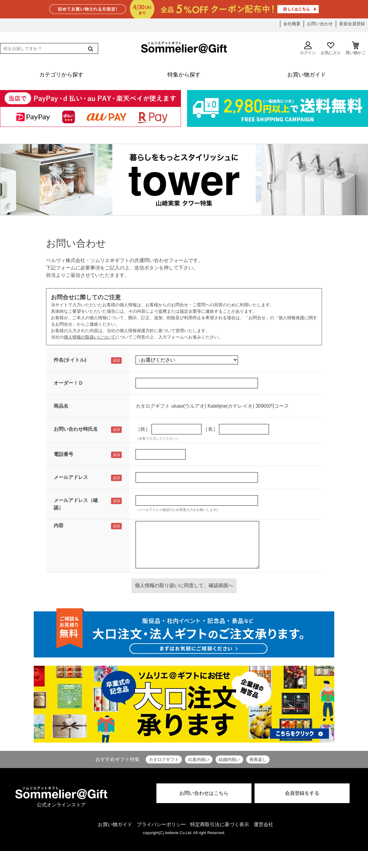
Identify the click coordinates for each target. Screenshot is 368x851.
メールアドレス (71, 477)
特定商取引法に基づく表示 (219, 824)
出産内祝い (198, 759)
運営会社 (263, 824)
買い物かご (356, 48)
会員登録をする (302, 793)
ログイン (308, 48)
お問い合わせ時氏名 (76, 429)
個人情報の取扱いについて (89, 337)
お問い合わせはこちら (203, 793)
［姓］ (143, 429)
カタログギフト (164, 759)
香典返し (257, 759)
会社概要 (292, 23)
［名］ (210, 429)
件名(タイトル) (70, 360)
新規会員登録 (352, 23)
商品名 (61, 406)
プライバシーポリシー (161, 824)
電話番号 (63, 454)
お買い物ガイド (115, 824)
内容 (58, 525)
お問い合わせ (320, 23)
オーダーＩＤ (68, 383)
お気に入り (331, 48)
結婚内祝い (229, 759)
